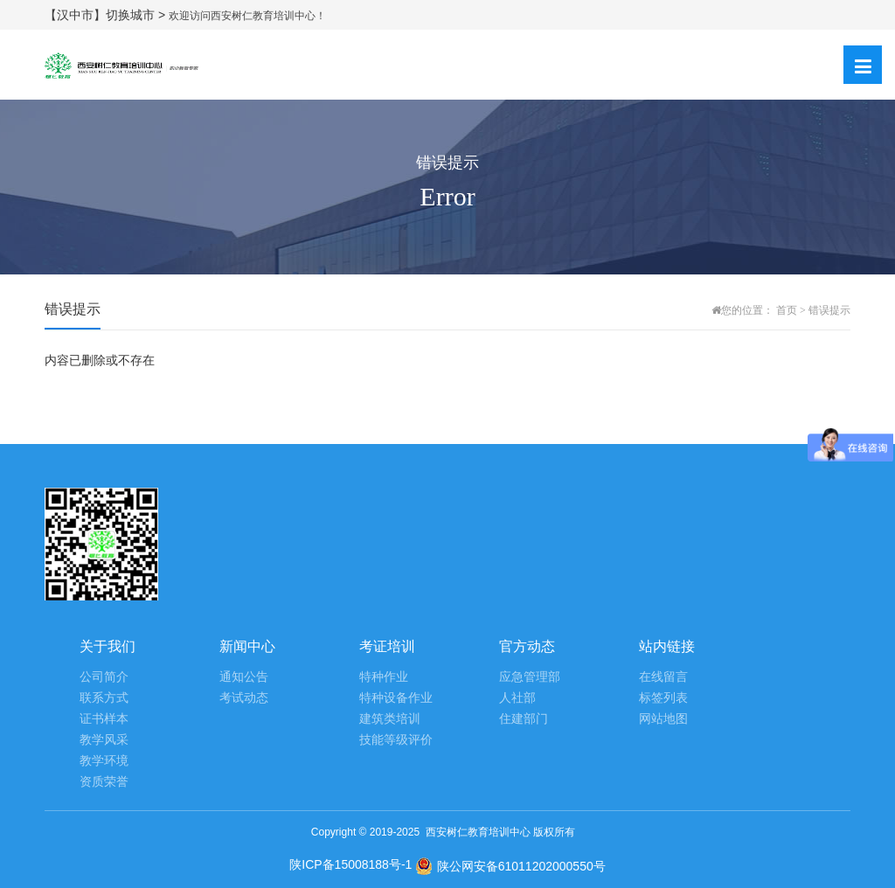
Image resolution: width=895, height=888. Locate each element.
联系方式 (104, 697)
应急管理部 (529, 676)
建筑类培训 (389, 718)
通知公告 (243, 676)
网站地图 (663, 718)
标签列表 (663, 697)
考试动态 (243, 697)
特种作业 (383, 676)
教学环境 (104, 760)
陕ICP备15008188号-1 (350, 864)
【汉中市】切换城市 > (107, 15)
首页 (786, 310)
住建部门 (523, 718)
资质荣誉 (104, 781)
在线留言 (663, 676)
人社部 (517, 697)
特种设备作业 (396, 697)
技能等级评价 (396, 739)
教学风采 (104, 739)
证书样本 (104, 718)
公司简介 (104, 676)
